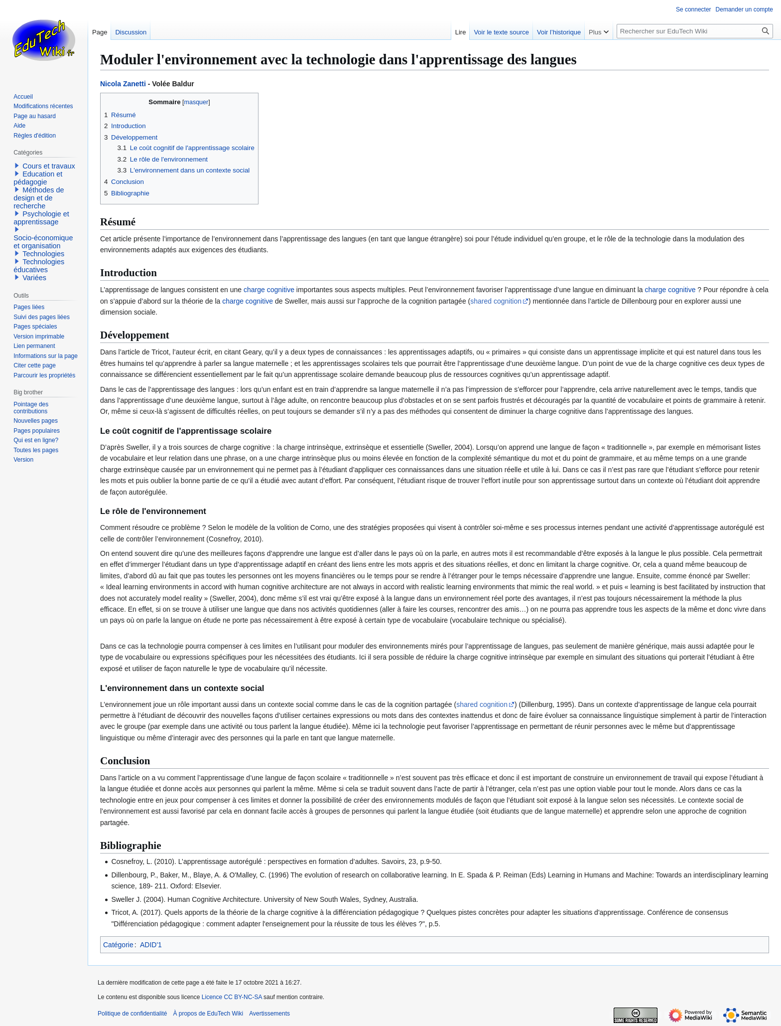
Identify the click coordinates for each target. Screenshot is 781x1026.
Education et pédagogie (37, 178)
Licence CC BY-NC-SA (232, 997)
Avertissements (269, 1013)
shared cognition (495, 301)
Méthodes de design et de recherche (38, 198)
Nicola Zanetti (123, 84)
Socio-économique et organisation (43, 242)
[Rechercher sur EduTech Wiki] (695, 31)
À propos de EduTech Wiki (208, 1013)
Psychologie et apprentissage (41, 218)
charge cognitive (269, 290)
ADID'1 (151, 945)
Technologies (43, 254)
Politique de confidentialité (132, 1013)
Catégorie (118, 945)
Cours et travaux (48, 166)
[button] (16, 165)
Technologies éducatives (38, 266)
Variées (34, 278)
